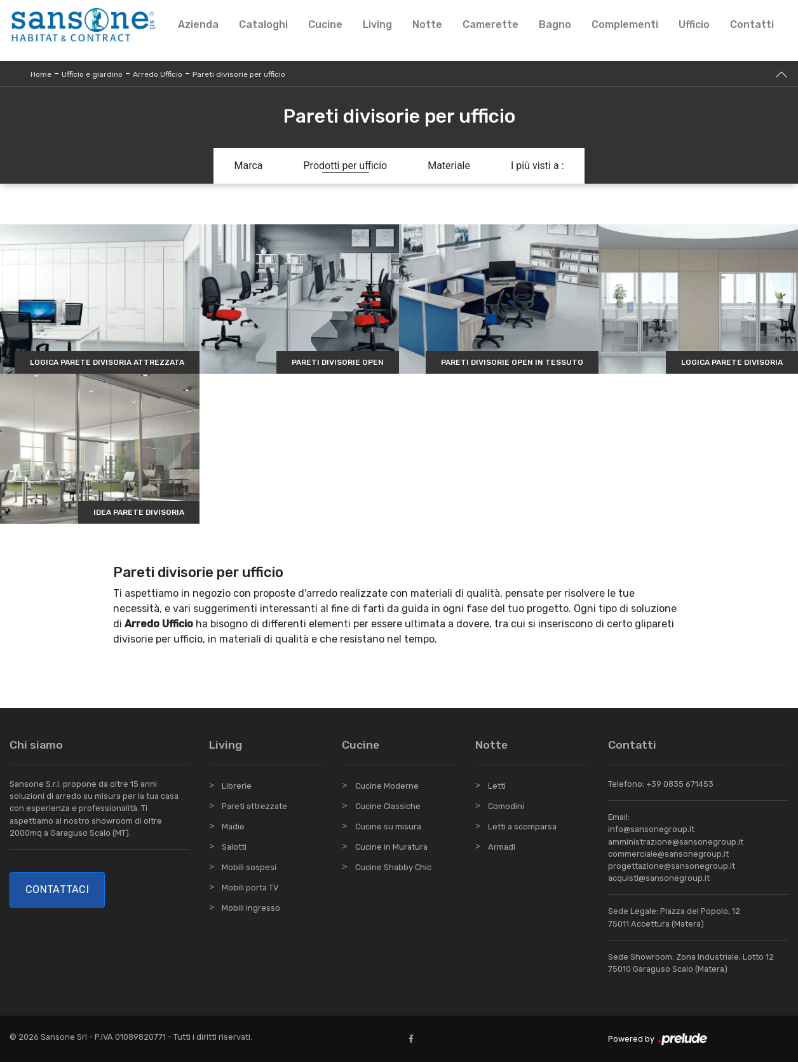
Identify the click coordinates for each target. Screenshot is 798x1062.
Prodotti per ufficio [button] (346, 166)
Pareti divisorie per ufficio (239, 74)
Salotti (234, 847)
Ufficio (694, 24)
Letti (497, 786)
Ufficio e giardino (92, 74)
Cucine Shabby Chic (393, 867)
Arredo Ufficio (157, 74)
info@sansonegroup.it (651, 829)
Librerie (237, 786)
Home (40, 74)
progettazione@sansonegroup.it (671, 866)
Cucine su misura (388, 826)
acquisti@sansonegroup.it (659, 878)
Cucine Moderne (387, 786)
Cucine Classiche (388, 806)
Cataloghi (263, 24)
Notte (427, 24)
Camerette (490, 24)
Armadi (501, 847)
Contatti (752, 24)
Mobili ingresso (251, 908)
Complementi (625, 24)
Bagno (555, 24)
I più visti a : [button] (537, 166)
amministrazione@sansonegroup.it (675, 842)
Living (377, 24)
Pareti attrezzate (254, 806)
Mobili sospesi (249, 867)
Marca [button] (248, 166)
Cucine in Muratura (391, 847)
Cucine (325, 24)
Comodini (506, 806)
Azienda (198, 24)
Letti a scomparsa (522, 826)
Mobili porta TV (250, 887)
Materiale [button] (449, 166)
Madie (233, 826)
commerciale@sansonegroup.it (668, 854)
